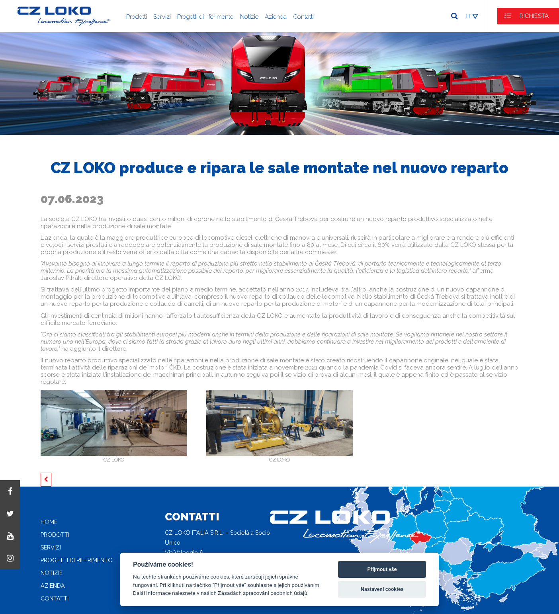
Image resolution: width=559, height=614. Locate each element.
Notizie (249, 16)
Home (49, 522)
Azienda (276, 16)
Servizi (162, 16)
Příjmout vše (382, 569)
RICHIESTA (534, 16)
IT (468, 16)
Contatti (303, 16)
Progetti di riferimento (205, 16)
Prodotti (136, 16)
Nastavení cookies (382, 589)
